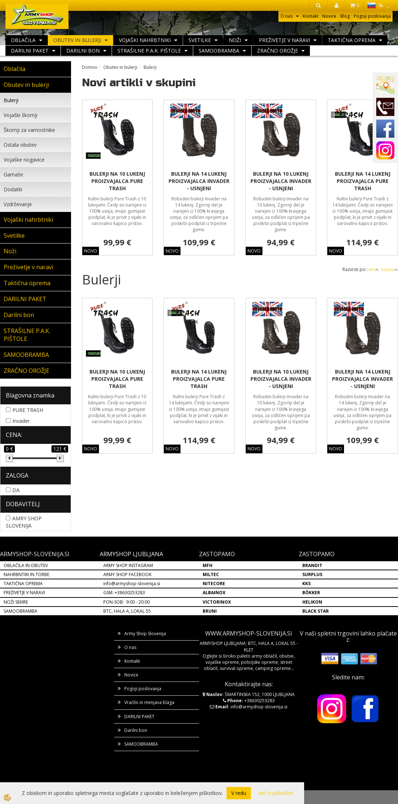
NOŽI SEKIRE (16, 602)
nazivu (389, 269)
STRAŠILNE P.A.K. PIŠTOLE (149, 50)
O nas (287, 16)
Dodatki (13, 189)
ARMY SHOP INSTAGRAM (128, 565)
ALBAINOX (214, 593)
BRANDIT (312, 565)
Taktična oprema (352, 40)
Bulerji (11, 100)
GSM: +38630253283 (124, 593)
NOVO (90, 251)
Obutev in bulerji (77, 40)
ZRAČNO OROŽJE (277, 50)
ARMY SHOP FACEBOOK (127, 574)
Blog (345, 16)
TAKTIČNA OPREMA (23, 583)
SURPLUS (312, 574)
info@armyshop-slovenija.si (131, 583)
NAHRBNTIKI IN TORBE (26, 574)
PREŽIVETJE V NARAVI (24, 593)
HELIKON (312, 602)
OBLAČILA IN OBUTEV (26, 565)
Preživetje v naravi (284, 40)
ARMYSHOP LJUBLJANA (131, 554)
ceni (372, 269)
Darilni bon (83, 50)
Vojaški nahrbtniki (145, 40)
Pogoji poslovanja (372, 16)
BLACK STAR (315, 611)
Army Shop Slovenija (145, 633)
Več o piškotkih (275, 793)
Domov (89, 67)
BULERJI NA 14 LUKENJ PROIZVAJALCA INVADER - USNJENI (199, 181)
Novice (329, 16)
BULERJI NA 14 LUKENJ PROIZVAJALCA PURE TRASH (362, 181)
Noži (235, 40)
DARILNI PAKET (30, 50)
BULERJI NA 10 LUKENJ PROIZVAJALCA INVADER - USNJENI (280, 181)
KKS (306, 583)
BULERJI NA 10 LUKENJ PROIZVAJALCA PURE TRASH (117, 181)
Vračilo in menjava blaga (149, 702)
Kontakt (310, 16)
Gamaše (13, 174)
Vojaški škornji (20, 115)
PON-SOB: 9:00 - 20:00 (126, 602)
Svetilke (199, 40)
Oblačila (23, 40)
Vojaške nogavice (24, 159)
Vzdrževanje (18, 204)
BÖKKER (311, 593)
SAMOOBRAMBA (219, 50)
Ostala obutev (20, 144)
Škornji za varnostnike (29, 129)
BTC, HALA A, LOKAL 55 (127, 611)
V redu (238, 793)
